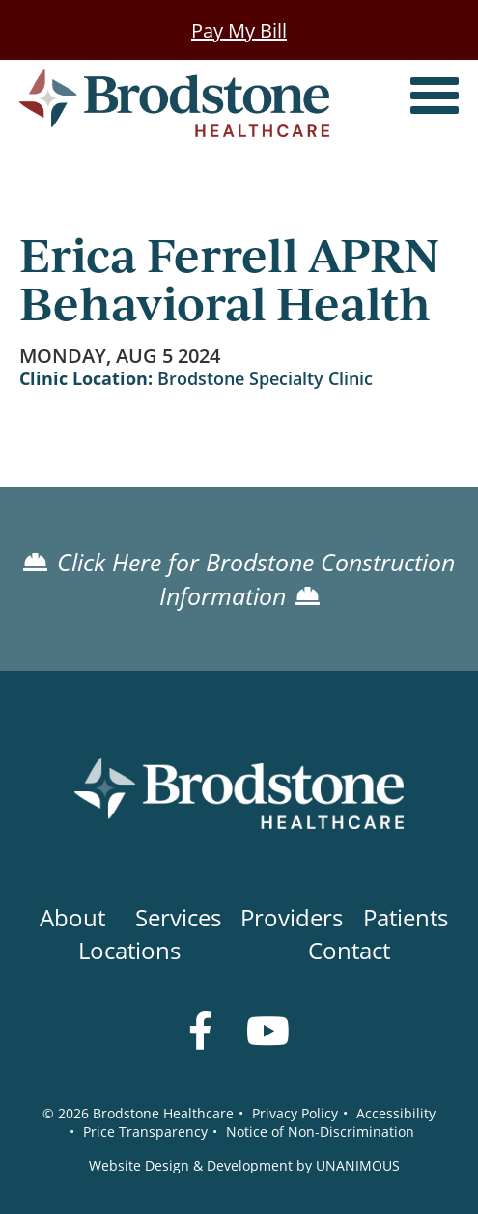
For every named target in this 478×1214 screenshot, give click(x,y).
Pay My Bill (239, 29)
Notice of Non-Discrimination (320, 1131)
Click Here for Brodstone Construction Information (256, 579)
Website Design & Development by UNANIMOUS (244, 1165)
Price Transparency (145, 1131)
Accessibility (396, 1113)
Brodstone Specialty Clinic (265, 378)
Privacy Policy (295, 1113)
